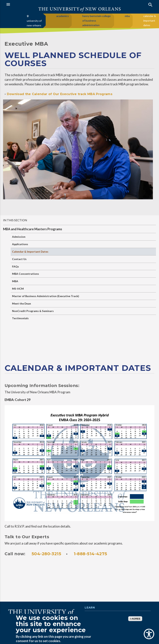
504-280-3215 (46, 553)
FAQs (15, 266)
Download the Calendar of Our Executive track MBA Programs (59, 94)
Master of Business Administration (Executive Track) (45, 296)
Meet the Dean (21, 303)
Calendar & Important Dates (30, 251)
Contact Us (19, 259)
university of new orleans (34, 23)
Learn (90, 607)
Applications (20, 244)
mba (127, 16)
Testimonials (20, 318)
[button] (42, 4)
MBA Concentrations (25, 273)
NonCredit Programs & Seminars (33, 311)
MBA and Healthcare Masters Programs (32, 229)
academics (62, 16)
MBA (15, 281)
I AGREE (135, 618)
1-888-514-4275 (90, 553)
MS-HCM (18, 288)
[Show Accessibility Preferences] (149, 634)
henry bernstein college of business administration (96, 20)
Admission (18, 236)
